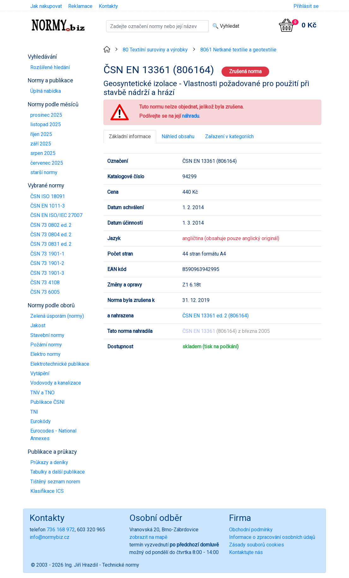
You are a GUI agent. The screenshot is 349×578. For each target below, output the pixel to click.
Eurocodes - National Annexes (53, 434)
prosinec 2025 (46, 115)
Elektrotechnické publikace (59, 364)
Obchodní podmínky (251, 530)
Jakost (37, 325)
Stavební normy (47, 335)
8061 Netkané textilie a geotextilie (238, 50)
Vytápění (39, 373)
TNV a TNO (42, 393)
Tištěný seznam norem (55, 482)
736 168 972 (61, 530)
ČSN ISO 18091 (47, 196)
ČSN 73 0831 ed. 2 (51, 244)
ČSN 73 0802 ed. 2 (51, 225)
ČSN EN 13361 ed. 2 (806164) (215, 316)
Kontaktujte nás (246, 552)
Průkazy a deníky (49, 462)
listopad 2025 (45, 124)
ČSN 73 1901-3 (47, 273)
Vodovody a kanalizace (55, 383)
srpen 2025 (43, 153)
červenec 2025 (46, 163)
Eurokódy (40, 421)
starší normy (43, 172)
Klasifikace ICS (47, 491)
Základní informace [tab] (130, 136)
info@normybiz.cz (49, 537)
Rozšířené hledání (50, 67)
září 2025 (40, 144)
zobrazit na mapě (148, 537)
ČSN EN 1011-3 (47, 206)
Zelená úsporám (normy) (57, 316)
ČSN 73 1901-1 (47, 254)
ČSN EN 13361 (198, 331)
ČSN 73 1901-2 (47, 263)
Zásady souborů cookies (256, 545)
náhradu (190, 116)
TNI (34, 412)
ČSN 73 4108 (45, 283)
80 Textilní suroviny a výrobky (155, 50)
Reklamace (80, 6)
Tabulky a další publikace (57, 472)
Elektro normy (45, 354)
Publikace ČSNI (47, 402)
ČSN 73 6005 (45, 292)
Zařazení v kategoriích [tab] (229, 136)
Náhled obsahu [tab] (178, 136)
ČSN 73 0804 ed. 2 (51, 235)
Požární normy (46, 345)
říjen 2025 (41, 134)
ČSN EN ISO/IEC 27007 (56, 215)
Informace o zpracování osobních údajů (272, 537)
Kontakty (108, 6)
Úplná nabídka (45, 91)
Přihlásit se (306, 6)
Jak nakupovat (46, 6)
